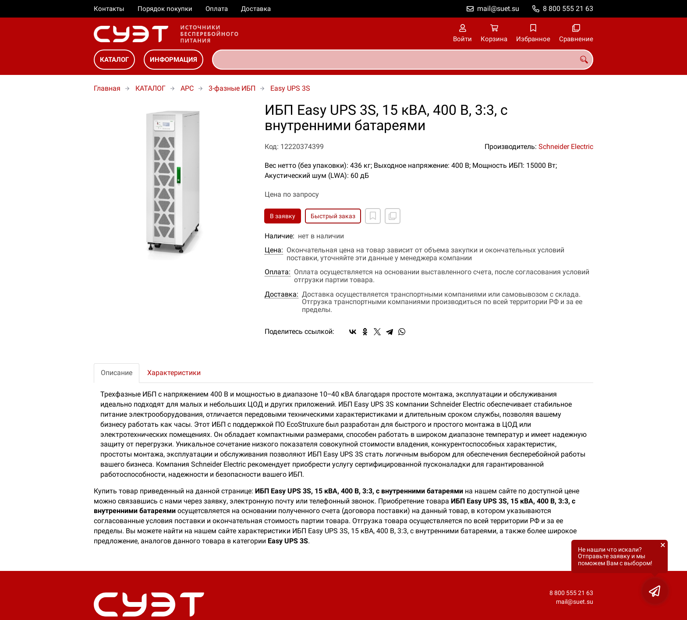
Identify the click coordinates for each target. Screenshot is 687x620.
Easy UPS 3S (290, 88)
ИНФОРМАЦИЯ (173, 60)
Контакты (109, 9)
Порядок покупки (165, 9)
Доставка (256, 9)
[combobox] (402, 60)
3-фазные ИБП (232, 88)
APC (187, 88)
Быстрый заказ (333, 216)
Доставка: (281, 294)
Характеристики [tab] (174, 372)
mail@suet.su (498, 8)
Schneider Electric (565, 146)
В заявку (282, 216)
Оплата (216, 9)
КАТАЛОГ (114, 60)
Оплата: (277, 272)
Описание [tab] (116, 372)
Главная (107, 88)
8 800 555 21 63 (568, 8)
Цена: (274, 250)
